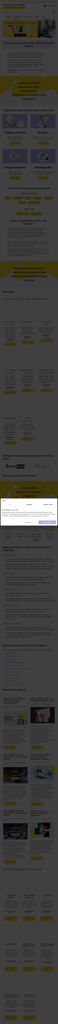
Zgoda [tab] (10, 504)
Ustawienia (29, 522)
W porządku (47, 522)
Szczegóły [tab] (29, 504)
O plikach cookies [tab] (48, 504)
